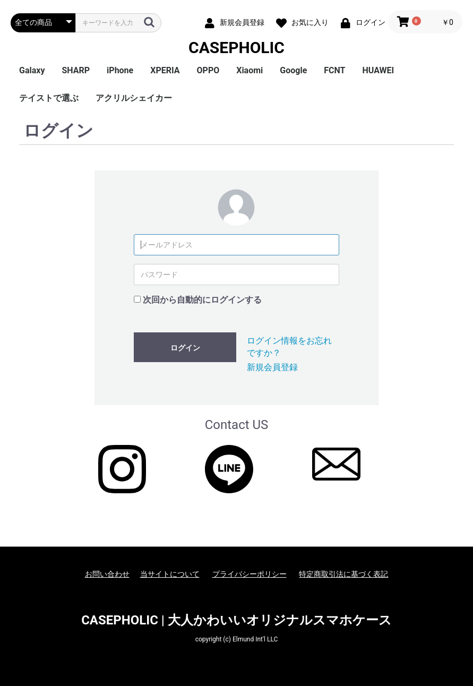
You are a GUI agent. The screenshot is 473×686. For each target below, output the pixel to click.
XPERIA (164, 70)
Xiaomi (249, 70)
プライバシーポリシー (249, 574)
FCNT (334, 70)
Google (293, 70)
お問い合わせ (107, 574)
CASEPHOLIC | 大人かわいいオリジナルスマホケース (236, 620)
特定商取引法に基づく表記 (343, 574)
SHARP (76, 70)
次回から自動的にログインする (202, 300)
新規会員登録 (272, 367)
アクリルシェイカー (134, 98)
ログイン (185, 348)
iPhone (120, 70)
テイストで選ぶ (49, 98)
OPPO (208, 70)
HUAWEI (378, 70)
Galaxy (32, 70)
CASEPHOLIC (236, 47)
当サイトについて (170, 574)
